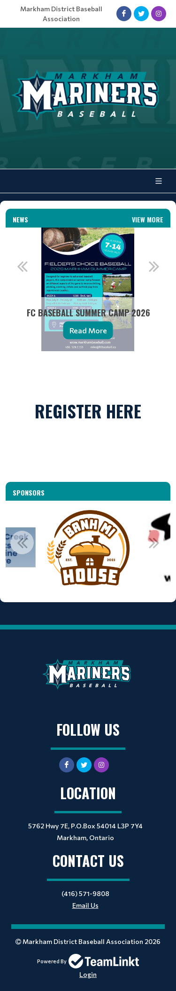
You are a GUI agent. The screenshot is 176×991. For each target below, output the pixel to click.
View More (147, 219)
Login (88, 974)
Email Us (85, 905)
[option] (88, 289)
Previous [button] (22, 266)
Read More (88, 330)
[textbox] (88, 371)
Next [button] (154, 266)
